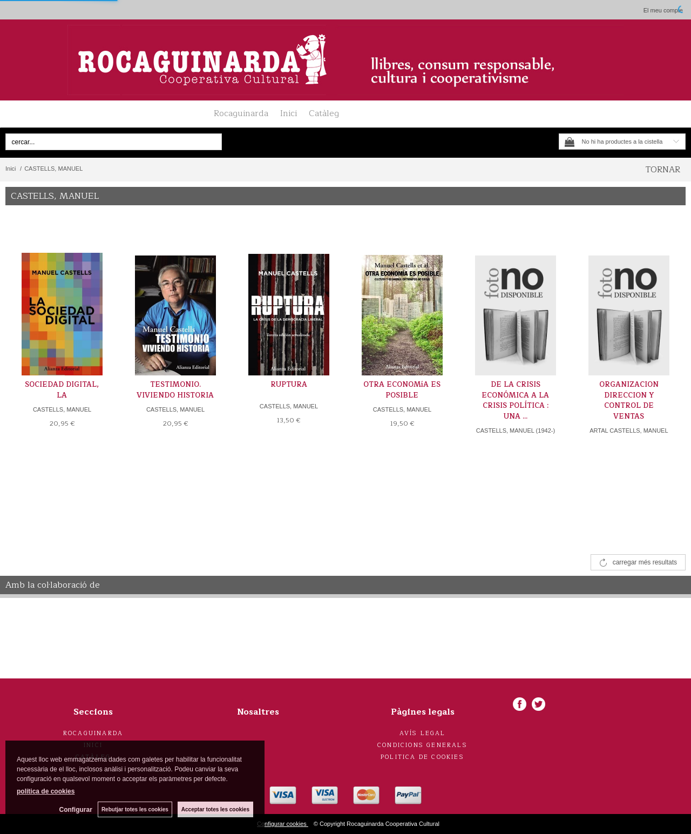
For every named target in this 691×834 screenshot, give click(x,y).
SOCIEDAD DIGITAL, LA (62, 390)
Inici (288, 113)
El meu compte (663, 10)
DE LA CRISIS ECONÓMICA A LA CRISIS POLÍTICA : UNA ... (515, 400)
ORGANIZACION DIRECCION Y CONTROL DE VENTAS (629, 400)
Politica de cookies (422, 757)
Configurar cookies (282, 823)
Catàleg (324, 113)
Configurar (75, 809)
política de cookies (45, 791)
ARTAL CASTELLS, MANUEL (629, 430)
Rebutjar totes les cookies (134, 809)
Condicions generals (422, 745)
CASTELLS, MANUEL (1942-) (515, 430)
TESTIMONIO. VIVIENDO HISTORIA (175, 390)
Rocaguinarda (241, 113)
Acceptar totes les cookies (215, 809)
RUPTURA (288, 385)
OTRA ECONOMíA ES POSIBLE (402, 390)
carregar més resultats (645, 562)
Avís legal (422, 733)
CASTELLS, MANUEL (62, 409)
